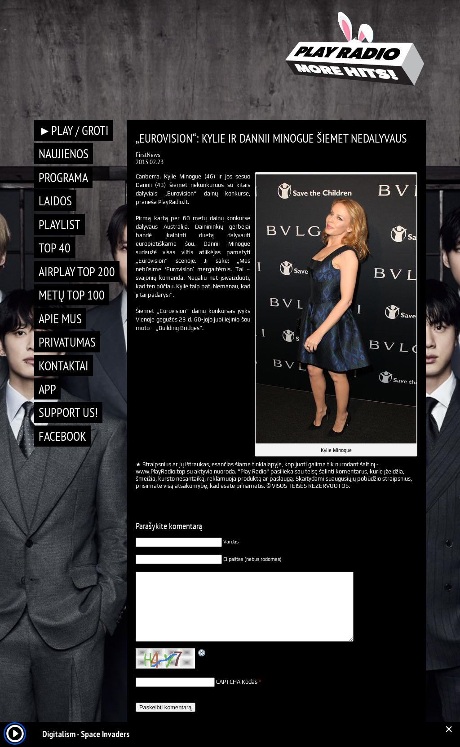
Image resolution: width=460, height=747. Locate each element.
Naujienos (63, 153)
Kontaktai (63, 365)
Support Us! (68, 412)
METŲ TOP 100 (72, 295)
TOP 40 (55, 247)
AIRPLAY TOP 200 (77, 271)
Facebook (62, 436)
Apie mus (60, 318)
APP (47, 389)
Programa (63, 177)
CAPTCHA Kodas (236, 681)
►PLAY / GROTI (74, 130)
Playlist (59, 224)
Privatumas (67, 342)
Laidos (55, 200)
